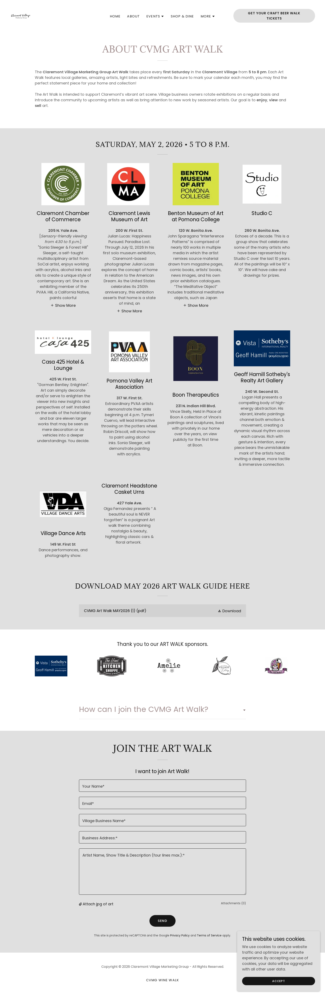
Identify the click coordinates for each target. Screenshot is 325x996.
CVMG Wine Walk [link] (162, 980)
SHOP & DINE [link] (182, 16)
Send (162, 920)
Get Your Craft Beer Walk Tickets (274, 16)
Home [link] (115, 16)
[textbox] (162, 786)
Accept (278, 981)
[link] (21, 15)
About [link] (133, 16)
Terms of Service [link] (209, 935)
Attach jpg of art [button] (98, 904)
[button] (155, 16)
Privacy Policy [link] (180, 935)
